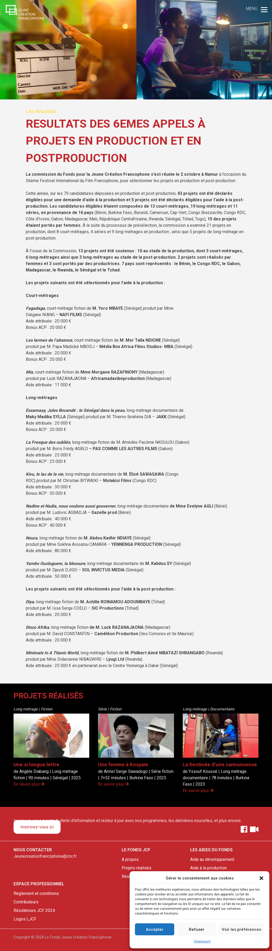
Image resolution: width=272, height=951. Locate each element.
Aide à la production (208, 867)
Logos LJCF (25, 918)
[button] (261, 878)
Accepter (154, 929)
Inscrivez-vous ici (37, 826)
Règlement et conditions (36, 893)
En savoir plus (29, 784)
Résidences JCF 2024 (34, 910)
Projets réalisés (136, 867)
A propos (130, 859)
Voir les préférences (241, 929)
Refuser (196, 929)
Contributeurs (26, 901)
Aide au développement (212, 859)
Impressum (202, 941)
